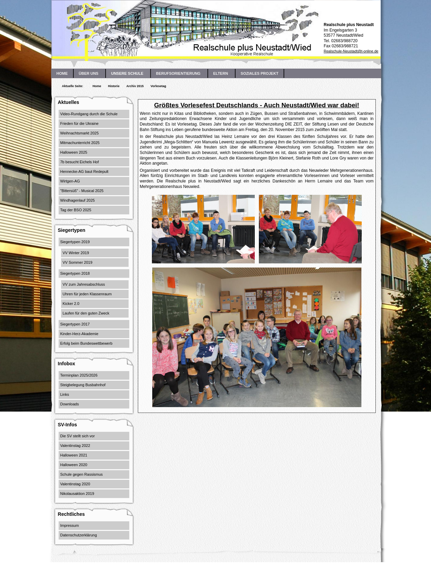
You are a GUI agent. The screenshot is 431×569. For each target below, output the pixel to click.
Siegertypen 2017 (75, 324)
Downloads (69, 404)
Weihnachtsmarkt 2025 (79, 133)
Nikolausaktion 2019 (77, 493)
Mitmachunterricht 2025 (80, 143)
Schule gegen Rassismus (81, 474)
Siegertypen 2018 (75, 273)
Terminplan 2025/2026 (79, 375)
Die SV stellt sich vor (77, 436)
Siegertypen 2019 (75, 242)
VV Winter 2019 (76, 253)
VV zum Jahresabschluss (84, 284)
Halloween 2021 (73, 455)
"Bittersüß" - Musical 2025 (82, 191)
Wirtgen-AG (70, 181)
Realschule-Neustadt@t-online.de (351, 51)
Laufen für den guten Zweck (86, 313)
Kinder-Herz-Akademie (79, 334)
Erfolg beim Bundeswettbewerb (86, 343)
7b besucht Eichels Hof (79, 162)
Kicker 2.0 (71, 303)
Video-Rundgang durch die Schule (89, 114)
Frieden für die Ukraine (79, 123)
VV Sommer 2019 (78, 262)
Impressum (69, 525)
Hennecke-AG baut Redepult (84, 171)
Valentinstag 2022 (75, 445)
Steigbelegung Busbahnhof (83, 385)
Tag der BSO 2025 (76, 210)
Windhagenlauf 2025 (77, 200)
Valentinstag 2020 (75, 484)
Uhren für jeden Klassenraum (87, 294)
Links (64, 394)
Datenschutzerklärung (78, 535)
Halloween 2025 (73, 152)
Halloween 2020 (73, 465)
